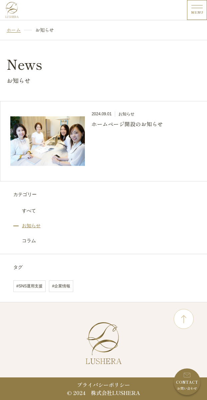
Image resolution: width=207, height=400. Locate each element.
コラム (29, 240)
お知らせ (31, 225)
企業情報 (62, 286)
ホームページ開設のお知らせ (127, 124)
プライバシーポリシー (103, 385)
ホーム (14, 30)
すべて (29, 210)
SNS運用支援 (31, 286)
